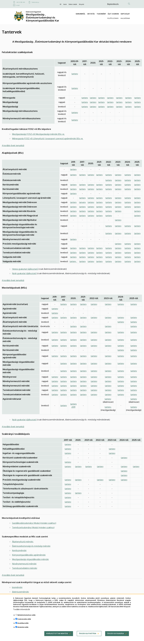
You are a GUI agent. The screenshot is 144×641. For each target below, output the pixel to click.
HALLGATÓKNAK (125, 18)
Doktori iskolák (73, 4)
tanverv (82, 202)
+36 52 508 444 (20, 2)
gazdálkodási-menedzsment (25, 596)
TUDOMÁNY (101, 14)
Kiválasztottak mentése (57, 636)
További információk (21, 612)
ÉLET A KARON (113, 14)
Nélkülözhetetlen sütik (26, 618)
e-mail (18, 5)
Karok (65, 4)
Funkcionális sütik (24, 622)
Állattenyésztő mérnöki (23, 541)
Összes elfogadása (115, 636)
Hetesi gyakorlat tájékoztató (25, 269)
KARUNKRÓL (80, 14)
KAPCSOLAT (125, 14)
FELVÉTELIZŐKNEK (112, 18)
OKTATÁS (91, 14)
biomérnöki (17, 587)
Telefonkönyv (35, 2)
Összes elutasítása (87, 636)
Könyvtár (81, 4)
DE (60, 4)
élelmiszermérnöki (20, 591)
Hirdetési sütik (22, 630)
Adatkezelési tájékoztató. (98, 609)
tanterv (74, 73)
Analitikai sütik (22, 626)
